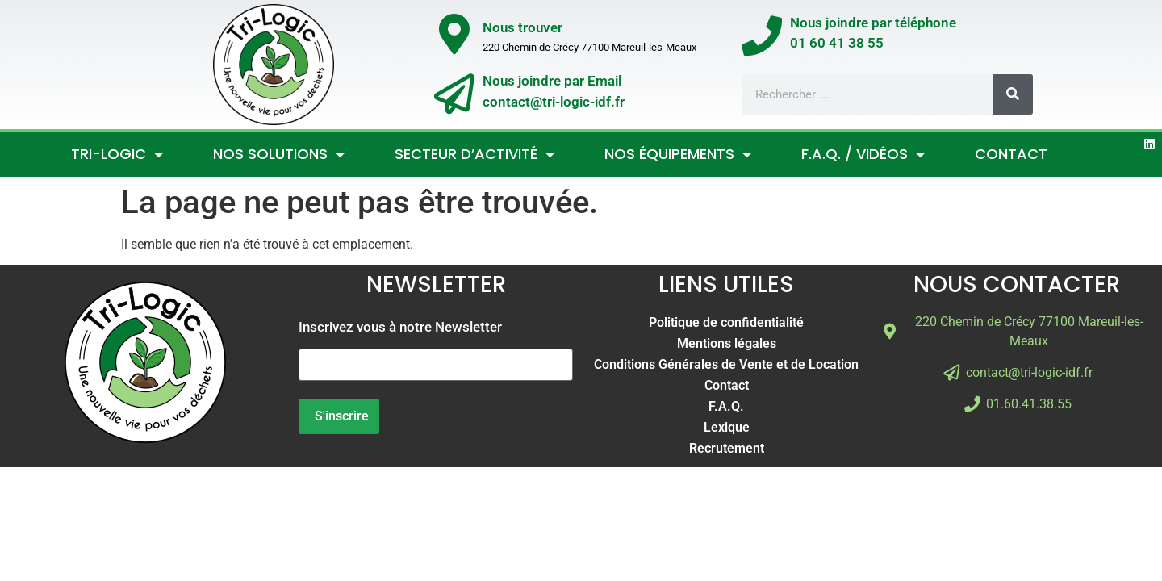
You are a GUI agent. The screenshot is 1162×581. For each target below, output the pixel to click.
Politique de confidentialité (726, 322)
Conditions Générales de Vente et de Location (726, 364)
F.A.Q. (726, 406)
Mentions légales (726, 343)
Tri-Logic (117, 154)
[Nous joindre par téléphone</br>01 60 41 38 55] (762, 35)
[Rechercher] (1013, 94)
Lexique (727, 427)
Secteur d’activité (474, 154)
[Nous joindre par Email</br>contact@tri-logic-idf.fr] (454, 93)
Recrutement (726, 448)
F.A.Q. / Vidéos (863, 154)
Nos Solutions (279, 154)
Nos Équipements (677, 154)
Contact (1011, 154)
